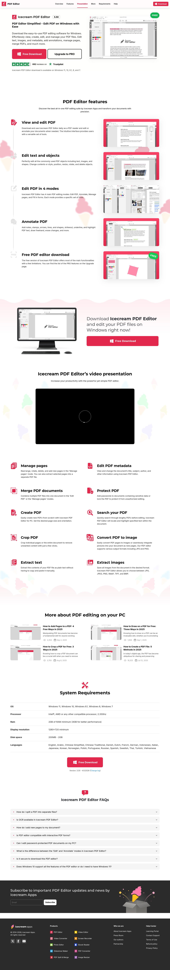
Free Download (29, 59)
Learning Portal (152, 931)
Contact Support (153, 935)
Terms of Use (151, 940)
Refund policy (151, 944)
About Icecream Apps (122, 931)
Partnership (118, 944)
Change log (95, 776)
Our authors (118, 940)
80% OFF (104, 4)
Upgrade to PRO (65, 59)
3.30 (56, 17)
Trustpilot (55, 70)
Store (76, 4)
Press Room (118, 935)
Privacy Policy (152, 948)
